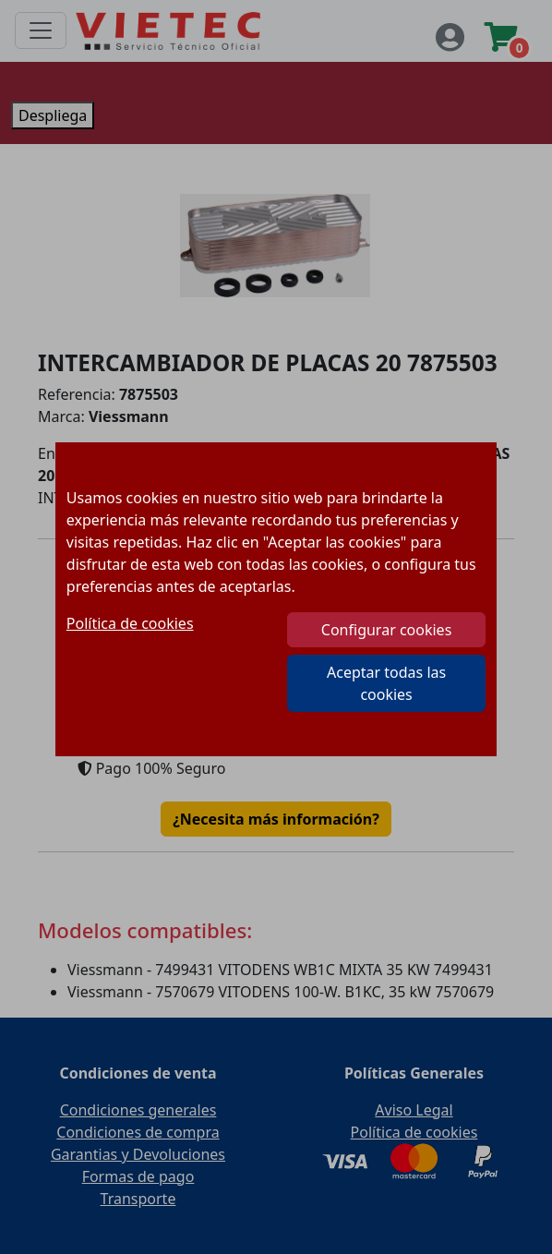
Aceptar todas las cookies (386, 683)
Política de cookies (130, 623)
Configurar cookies (386, 630)
